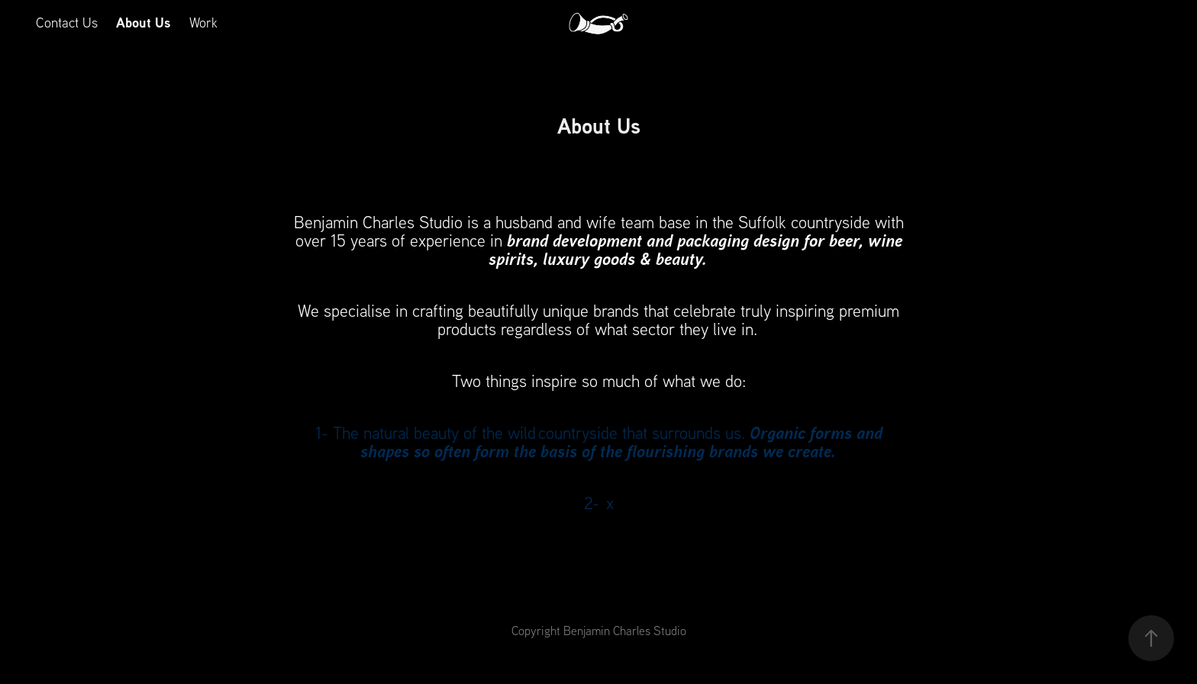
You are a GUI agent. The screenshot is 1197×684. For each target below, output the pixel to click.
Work (203, 22)
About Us (143, 22)
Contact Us (67, 22)
